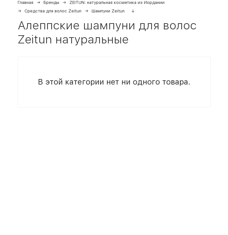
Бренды (51, 2)
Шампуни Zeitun (108, 10)
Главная (25, 2)
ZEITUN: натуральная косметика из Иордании (117, 2)
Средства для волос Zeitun (53, 10)
